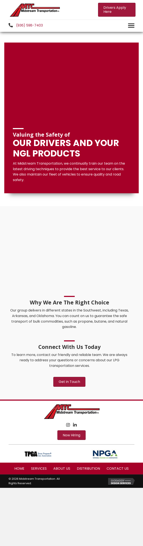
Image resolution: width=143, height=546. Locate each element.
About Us (61, 468)
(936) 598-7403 (29, 25)
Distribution (88, 468)
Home (19, 468)
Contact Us (118, 468)
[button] (117, 9)
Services (39, 468)
